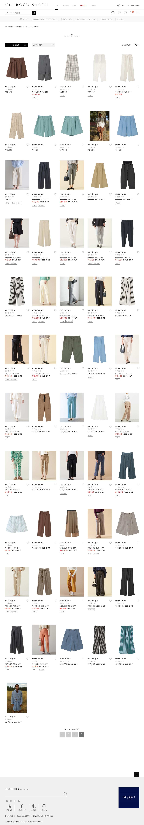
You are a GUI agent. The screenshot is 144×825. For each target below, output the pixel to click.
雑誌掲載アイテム (106, 19)
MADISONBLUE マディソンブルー (86, 19)
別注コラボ (120, 19)
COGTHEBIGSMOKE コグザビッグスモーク (45, 19)
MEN (74, 5)
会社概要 (9, 807)
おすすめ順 (37, 45)
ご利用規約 (9, 816)
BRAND (93, 5)
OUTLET (83, 5)
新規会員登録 (134, 5)
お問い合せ (44, 807)
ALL (56, 5)
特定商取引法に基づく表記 (43, 816)
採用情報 (34, 807)
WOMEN (65, 5)
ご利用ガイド (22, 807)
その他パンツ (9, 89)
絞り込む (16, 45)
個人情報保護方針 (22, 816)
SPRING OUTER (67, 19)
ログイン (125, 5)
